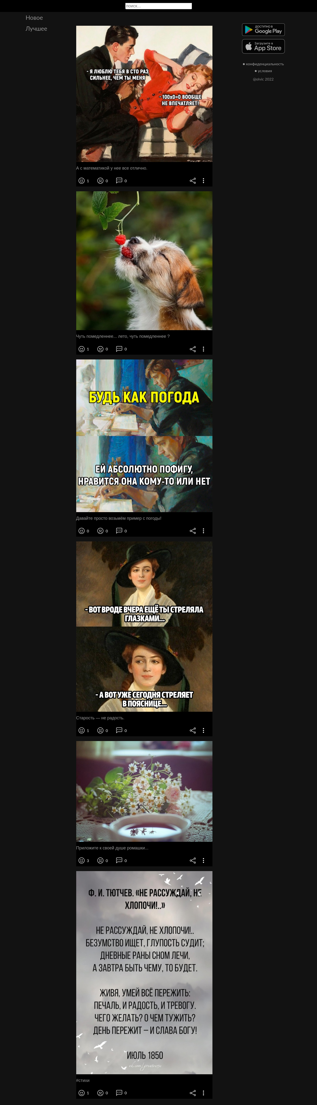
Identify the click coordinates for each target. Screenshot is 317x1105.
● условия (263, 70)
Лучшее (36, 28)
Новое (34, 17)
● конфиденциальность (263, 63)
